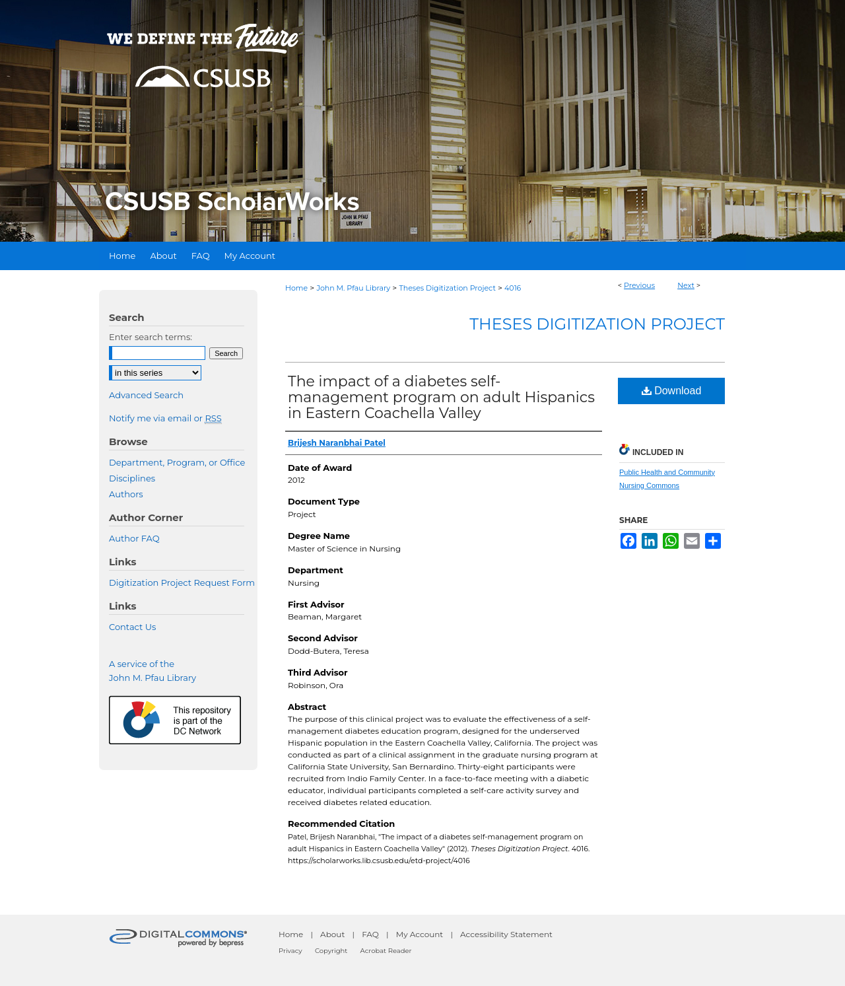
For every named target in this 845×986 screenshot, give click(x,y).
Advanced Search (146, 395)
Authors (126, 494)
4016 (512, 288)
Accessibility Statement (506, 934)
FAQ (370, 934)
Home (296, 288)
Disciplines (132, 478)
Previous (639, 285)
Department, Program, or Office (177, 462)
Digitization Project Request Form (182, 582)
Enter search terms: (150, 337)
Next (685, 285)
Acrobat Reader (386, 950)
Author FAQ (134, 538)
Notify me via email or (165, 418)
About (332, 934)
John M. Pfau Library (353, 288)
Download (672, 390)
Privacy (290, 950)
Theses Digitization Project (447, 288)
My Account (420, 934)
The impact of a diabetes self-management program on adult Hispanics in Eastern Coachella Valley (441, 397)
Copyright (331, 950)
